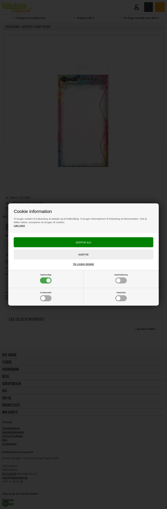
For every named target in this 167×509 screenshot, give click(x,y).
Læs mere (19, 225)
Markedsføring (121, 278)
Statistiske (121, 296)
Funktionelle (46, 296)
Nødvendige (46, 278)
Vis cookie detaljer (83, 264)
